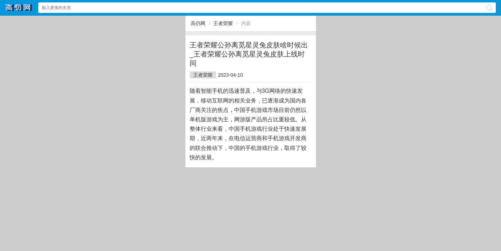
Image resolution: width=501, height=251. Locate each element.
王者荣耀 (223, 23)
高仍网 (198, 23)
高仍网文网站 (18, 7)
